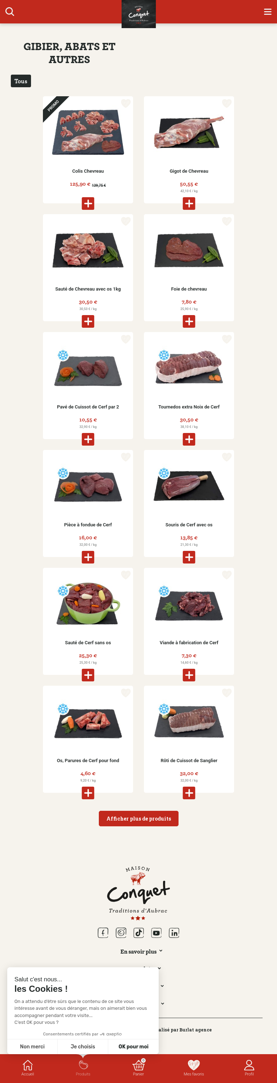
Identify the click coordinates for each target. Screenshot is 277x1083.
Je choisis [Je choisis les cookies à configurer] (83, 1047)
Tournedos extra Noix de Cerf (189, 407)
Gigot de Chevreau (189, 171)
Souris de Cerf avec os (189, 524)
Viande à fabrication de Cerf (189, 642)
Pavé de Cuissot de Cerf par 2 (88, 407)
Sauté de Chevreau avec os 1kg (88, 289)
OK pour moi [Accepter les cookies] (134, 1047)
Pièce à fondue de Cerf (88, 524)
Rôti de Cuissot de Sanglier (189, 760)
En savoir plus (138, 951)
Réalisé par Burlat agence (182, 1030)
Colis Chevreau (88, 171)
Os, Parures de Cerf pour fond (88, 760)
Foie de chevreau (189, 289)
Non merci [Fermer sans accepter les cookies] (32, 1047)
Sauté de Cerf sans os (88, 642)
